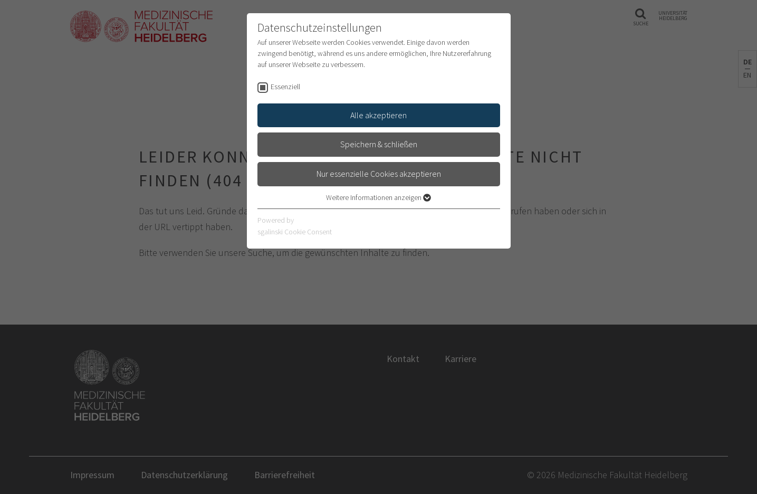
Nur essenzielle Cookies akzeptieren (379, 173)
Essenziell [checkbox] (285, 86)
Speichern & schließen (378, 144)
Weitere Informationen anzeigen (378, 197)
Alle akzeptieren (378, 115)
